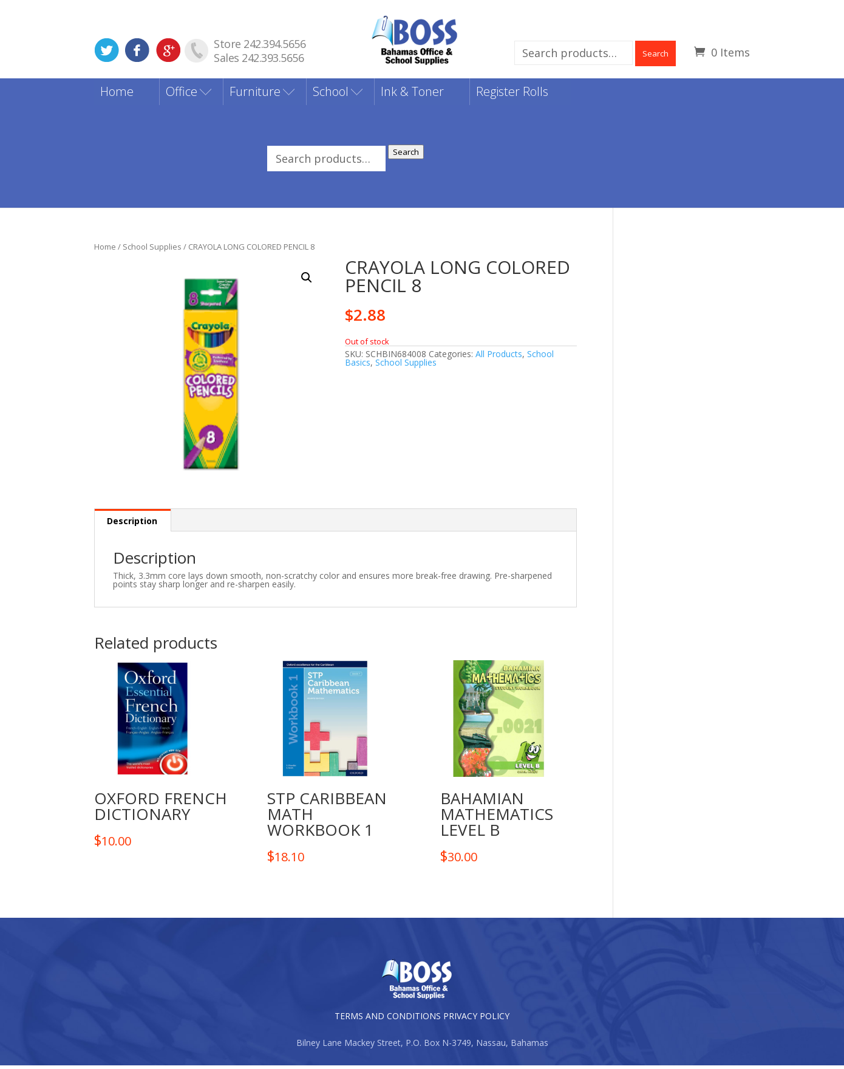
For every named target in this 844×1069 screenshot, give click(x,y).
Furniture (255, 95)
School (331, 95)
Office (181, 95)
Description (132, 524)
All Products (498, 357)
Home (117, 95)
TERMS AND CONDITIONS (388, 1019)
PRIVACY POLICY (476, 1019)
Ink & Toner (412, 95)
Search (655, 53)
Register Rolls (512, 95)
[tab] (132, 524)
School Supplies (152, 249)
